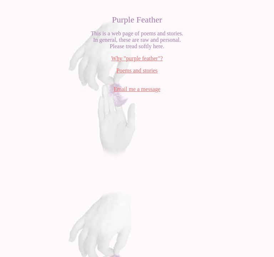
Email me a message (136, 89)
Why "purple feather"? (137, 58)
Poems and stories (137, 70)
